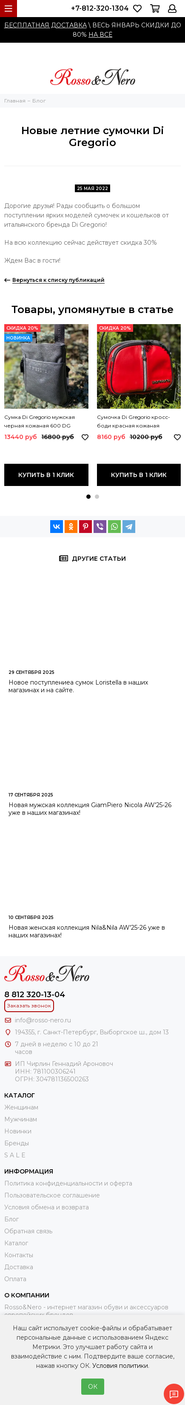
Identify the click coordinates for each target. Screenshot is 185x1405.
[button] (88, 497)
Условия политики (120, 1366)
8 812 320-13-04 (34, 994)
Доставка (18, 1267)
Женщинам (21, 1107)
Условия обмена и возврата (46, 1207)
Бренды (16, 1143)
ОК (92, 1386)
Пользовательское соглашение (52, 1195)
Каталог (16, 1243)
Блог (11, 1219)
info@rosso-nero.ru (43, 1020)
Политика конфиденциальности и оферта (68, 1183)
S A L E (15, 1155)
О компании (26, 1295)
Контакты (18, 1255)
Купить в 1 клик (46, 475)
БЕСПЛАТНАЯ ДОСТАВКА (45, 25)
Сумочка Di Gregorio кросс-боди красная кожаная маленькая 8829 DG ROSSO (133, 422)
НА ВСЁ (100, 34)
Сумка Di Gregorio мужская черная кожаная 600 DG (39, 421)
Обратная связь (28, 1231)
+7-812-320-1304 (100, 8)
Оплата (15, 1279)
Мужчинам (20, 1119)
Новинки (17, 1131)
